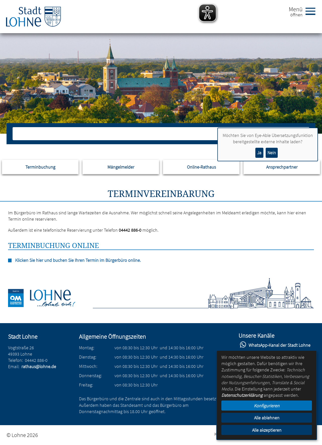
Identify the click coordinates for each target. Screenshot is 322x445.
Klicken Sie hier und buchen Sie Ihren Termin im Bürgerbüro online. (78, 260)
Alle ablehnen (266, 418)
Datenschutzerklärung (242, 395)
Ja (259, 153)
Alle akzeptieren (266, 430)
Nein (271, 153)
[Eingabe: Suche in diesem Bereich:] (156, 133)
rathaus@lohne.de (38, 366)
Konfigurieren (266, 406)
